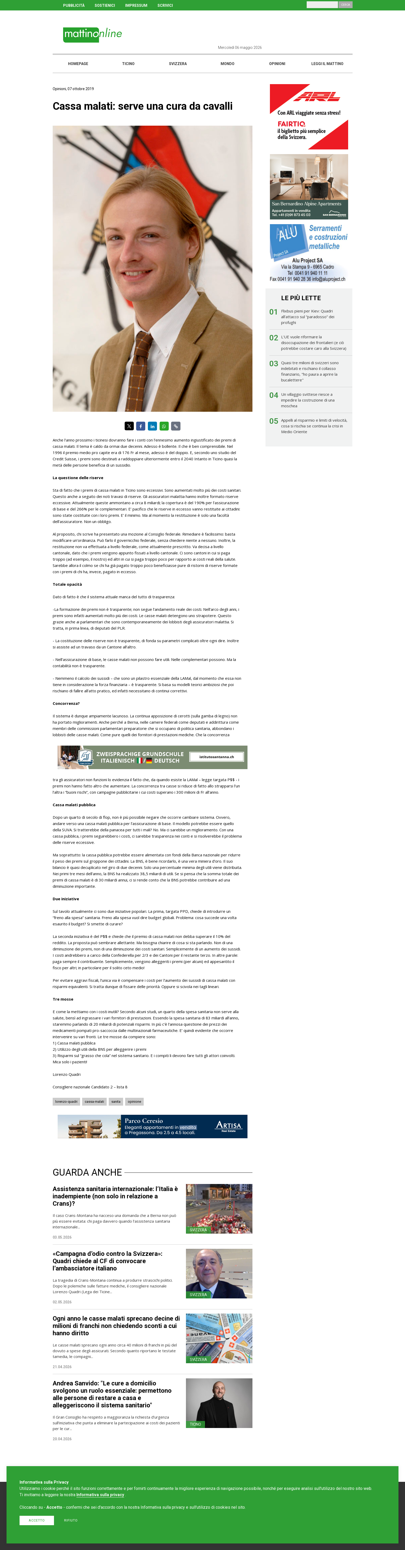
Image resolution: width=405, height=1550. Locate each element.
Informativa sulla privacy (100, 1494)
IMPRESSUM (136, 5)
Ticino (128, 64)
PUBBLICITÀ (73, 5)
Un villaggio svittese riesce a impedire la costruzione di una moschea (308, 400)
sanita (115, 1102)
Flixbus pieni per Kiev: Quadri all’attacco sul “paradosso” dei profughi (307, 316)
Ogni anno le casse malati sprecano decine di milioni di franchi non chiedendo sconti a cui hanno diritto (116, 1326)
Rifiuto (71, 1520)
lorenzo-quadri (66, 1102)
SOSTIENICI (105, 5)
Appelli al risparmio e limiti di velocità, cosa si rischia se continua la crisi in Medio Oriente (314, 425)
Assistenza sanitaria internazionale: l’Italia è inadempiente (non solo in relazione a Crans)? (115, 1196)
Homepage (78, 64)
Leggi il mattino (327, 64)
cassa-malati (94, 1102)
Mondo (227, 64)
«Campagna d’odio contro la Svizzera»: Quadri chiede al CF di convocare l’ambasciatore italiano (107, 1261)
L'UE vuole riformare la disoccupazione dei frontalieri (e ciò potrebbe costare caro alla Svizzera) (313, 342)
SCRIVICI (165, 5)
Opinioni (277, 64)
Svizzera (178, 64)
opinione (134, 1102)
